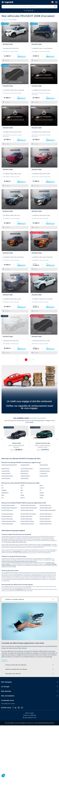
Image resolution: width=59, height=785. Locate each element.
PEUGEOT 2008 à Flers (45, 518)
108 (2, 485)
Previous (2, 439)
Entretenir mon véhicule (13, 673)
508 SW (22, 495)
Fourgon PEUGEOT (6, 473)
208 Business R (5, 492)
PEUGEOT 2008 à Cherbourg (27, 521)
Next (57, 439)
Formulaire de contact (8, 703)
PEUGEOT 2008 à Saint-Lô (46, 513)
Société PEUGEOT (44, 475)
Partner (41, 497)
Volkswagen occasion (11, 565)
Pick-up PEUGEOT (6, 478)
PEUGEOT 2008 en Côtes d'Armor (9, 507)
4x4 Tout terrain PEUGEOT (27, 468)
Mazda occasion (25, 561)
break (17, 542)
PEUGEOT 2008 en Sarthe (46, 507)
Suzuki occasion (33, 561)
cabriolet (21, 542)
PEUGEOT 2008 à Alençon (46, 516)
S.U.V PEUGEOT (43, 473)
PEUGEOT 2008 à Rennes (26, 516)
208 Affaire (4, 490)
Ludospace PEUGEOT (45, 468)
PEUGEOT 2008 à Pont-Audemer (28, 513)
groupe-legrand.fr (46, 544)
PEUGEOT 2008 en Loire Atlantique (29, 507)
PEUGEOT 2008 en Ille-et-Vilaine (28, 505)
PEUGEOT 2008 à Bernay (7, 523)
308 (2, 497)
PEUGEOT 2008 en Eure (7, 510)
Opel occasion (17, 561)
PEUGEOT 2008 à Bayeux (7, 513)
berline (13, 542)
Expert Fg (42, 487)
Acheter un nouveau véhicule (14, 599)
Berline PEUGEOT (25, 471)
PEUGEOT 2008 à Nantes (26, 518)
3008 (3, 495)
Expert (41, 485)
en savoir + (5, 660)
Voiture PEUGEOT (44, 464)
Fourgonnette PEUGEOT (7, 475)
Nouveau (42, 492)
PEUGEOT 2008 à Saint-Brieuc (9, 521)
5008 (22, 490)
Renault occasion (50, 562)
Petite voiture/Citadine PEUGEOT (9, 464)
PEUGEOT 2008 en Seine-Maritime (48, 510)
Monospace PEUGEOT (45, 471)
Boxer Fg (23, 497)
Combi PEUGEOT (6, 471)
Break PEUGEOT (24, 473)
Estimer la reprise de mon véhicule (16, 669)
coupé (24, 542)
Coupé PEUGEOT (25, 478)
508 (21, 492)
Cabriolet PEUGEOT (25, 475)
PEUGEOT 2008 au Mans (45, 521)
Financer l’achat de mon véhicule (15, 665)
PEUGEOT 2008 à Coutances (27, 523)
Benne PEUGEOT (5, 468)
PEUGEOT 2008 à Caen (7, 516)
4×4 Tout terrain (7, 542)
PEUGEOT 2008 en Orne (45, 505)
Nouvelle (42, 495)
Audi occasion (48, 564)
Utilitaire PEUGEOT (25, 464)
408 (21, 487)
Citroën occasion (10, 561)
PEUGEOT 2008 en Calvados (8, 505)
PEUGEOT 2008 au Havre (45, 523)
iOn (40, 490)
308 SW (22, 485)
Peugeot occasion (6, 564)
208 (2, 487)
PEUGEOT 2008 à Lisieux (7, 518)
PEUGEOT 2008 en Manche (27, 510)
